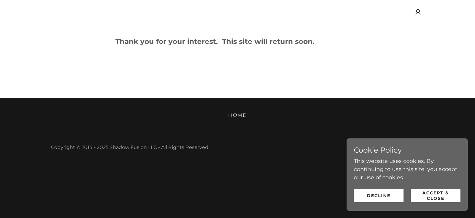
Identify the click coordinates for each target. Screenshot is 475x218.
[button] (418, 12)
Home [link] (237, 115)
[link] (404, 151)
